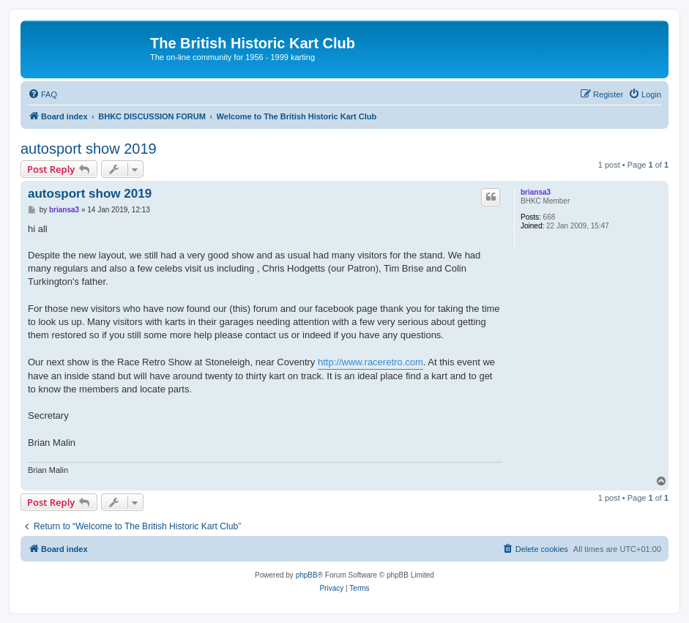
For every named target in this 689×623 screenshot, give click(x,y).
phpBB (307, 575)
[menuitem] (42, 94)
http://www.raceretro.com (370, 362)
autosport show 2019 (89, 149)
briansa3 (536, 192)
